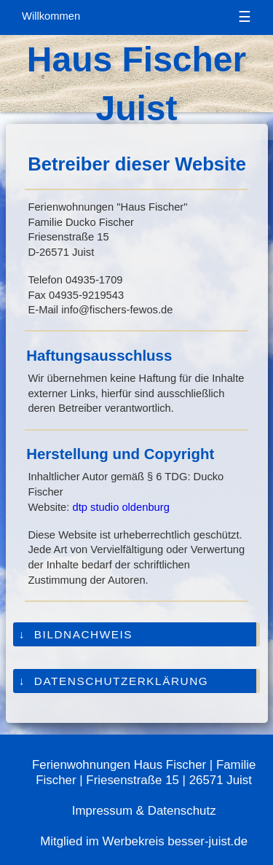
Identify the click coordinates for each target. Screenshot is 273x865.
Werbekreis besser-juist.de (175, 841)
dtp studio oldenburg (121, 507)
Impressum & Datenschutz (144, 811)
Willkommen (51, 16)
